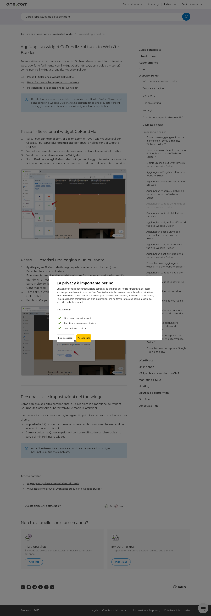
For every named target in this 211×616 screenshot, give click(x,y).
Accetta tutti (84, 338)
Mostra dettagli (64, 309)
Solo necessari (65, 338)
